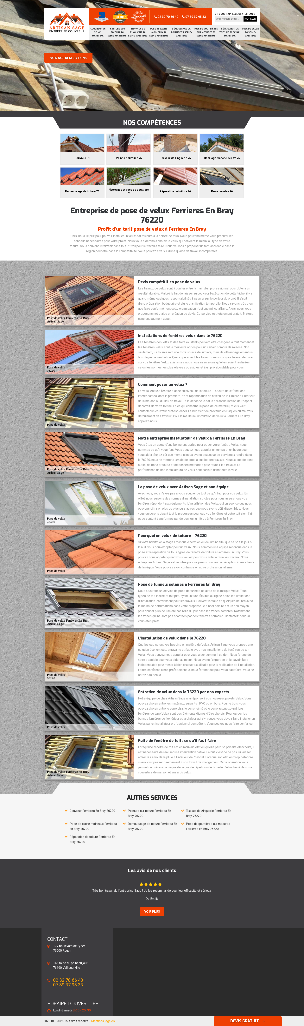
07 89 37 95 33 (194, 17)
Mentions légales (103, 1021)
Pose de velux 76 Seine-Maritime (250, 32)
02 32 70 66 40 (166, 17)
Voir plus (152, 911)
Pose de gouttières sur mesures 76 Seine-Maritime (206, 32)
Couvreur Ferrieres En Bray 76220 (92, 811)
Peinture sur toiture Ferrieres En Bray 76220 (149, 813)
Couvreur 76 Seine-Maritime (97, 32)
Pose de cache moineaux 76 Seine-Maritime (158, 32)
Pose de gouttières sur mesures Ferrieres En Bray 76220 (208, 826)
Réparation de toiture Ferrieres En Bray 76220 (92, 839)
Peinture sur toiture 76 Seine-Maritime (116, 32)
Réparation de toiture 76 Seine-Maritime (229, 32)
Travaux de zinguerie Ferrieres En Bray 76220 (208, 813)
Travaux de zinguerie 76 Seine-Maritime (137, 32)
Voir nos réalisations (68, 58)
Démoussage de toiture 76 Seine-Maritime (181, 32)
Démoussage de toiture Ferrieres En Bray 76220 (152, 826)
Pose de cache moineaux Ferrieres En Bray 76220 (93, 826)
